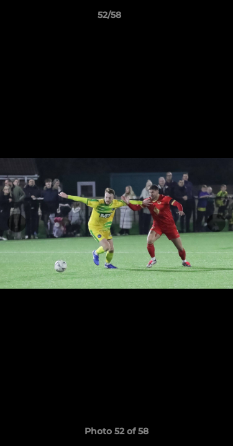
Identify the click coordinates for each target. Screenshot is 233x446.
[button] (188, 18)
